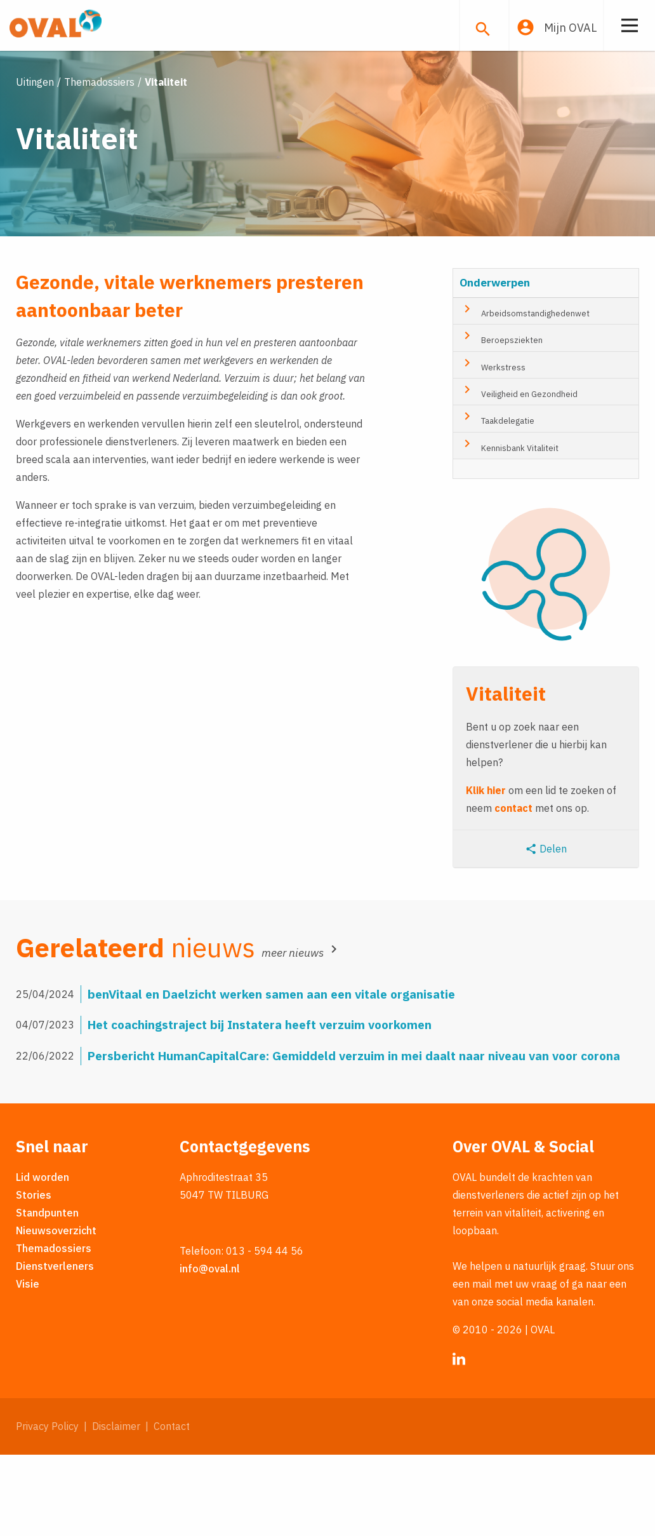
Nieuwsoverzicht (56, 1311)
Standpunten (47, 1294)
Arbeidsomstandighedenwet (525, 391)
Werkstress (493, 445)
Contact (172, 1507)
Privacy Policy (47, 1507)
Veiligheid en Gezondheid (519, 472)
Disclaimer (116, 1507)
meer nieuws (301, 1033)
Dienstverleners (55, 1347)
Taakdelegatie (497, 499)
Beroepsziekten (501, 418)
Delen (546, 929)
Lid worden (42, 1258)
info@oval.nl (210, 1350)
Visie (27, 1365)
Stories (33, 1276)
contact (513, 888)
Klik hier (486, 871)
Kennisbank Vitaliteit (509, 526)
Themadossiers (53, 1329)
